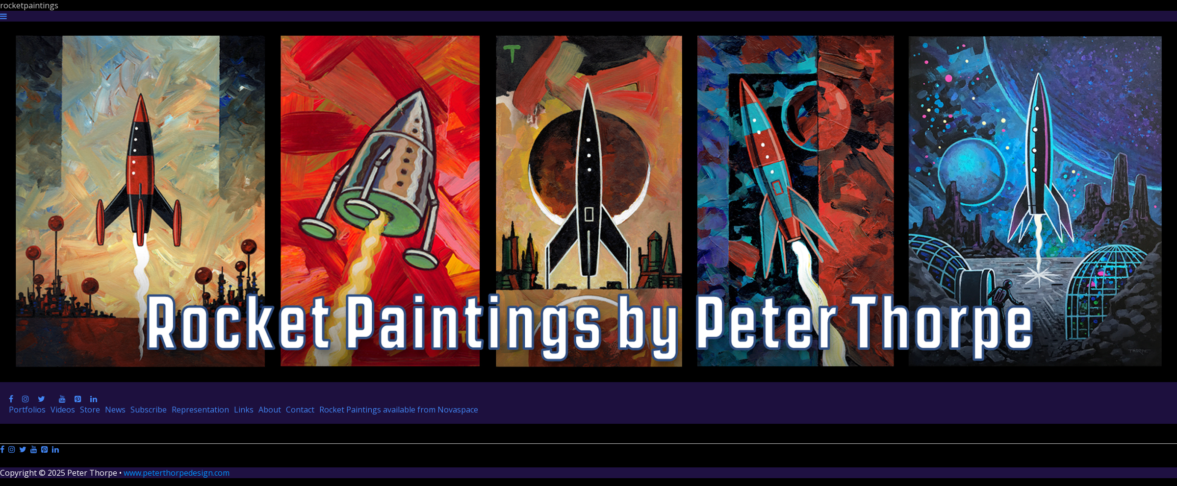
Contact (300, 409)
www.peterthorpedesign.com (177, 472)
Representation (200, 409)
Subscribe (148, 409)
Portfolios (27, 409)
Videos (63, 409)
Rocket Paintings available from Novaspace (398, 409)
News (115, 409)
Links (244, 409)
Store (90, 409)
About (269, 409)
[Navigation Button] (3, 16)
